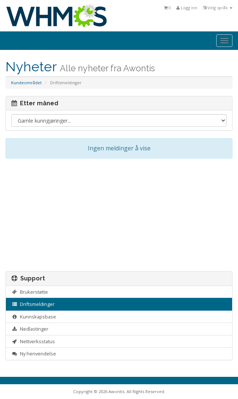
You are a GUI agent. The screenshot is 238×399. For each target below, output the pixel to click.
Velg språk (217, 7)
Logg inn (186, 7)
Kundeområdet (26, 82)
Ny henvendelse (33, 353)
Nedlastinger (29, 328)
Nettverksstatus (33, 341)
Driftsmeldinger (33, 304)
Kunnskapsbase (33, 316)
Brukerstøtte (29, 292)
